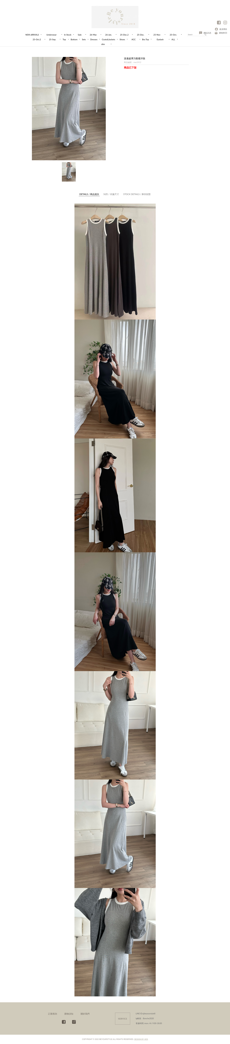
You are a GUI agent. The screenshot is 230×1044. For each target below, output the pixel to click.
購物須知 (68, 1013)
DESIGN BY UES (141, 1039)
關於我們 (85, 1013)
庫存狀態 (137, 194)
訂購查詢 (52, 1013)
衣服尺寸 (111, 194)
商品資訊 (89, 194)
